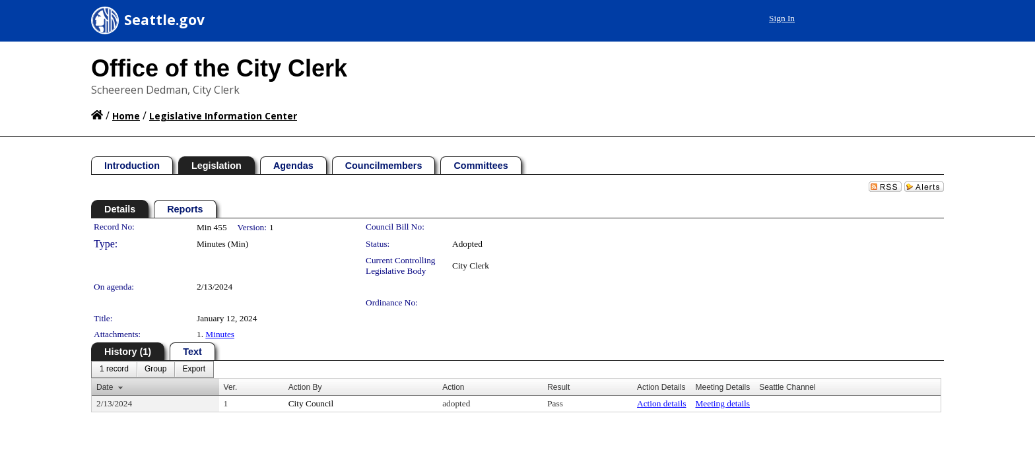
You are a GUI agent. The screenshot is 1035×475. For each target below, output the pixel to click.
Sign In (914, 18)
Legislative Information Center (223, 116)
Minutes (219, 334)
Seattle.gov (164, 20)
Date (104, 387)
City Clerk (470, 265)
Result (558, 387)
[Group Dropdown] (155, 369)
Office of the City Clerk (219, 68)
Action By (305, 387)
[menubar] (152, 369)
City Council (311, 403)
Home (126, 116)
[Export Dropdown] (193, 369)
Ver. (231, 387)
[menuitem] (114, 369)
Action (453, 387)
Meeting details (722, 403)
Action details (661, 403)
